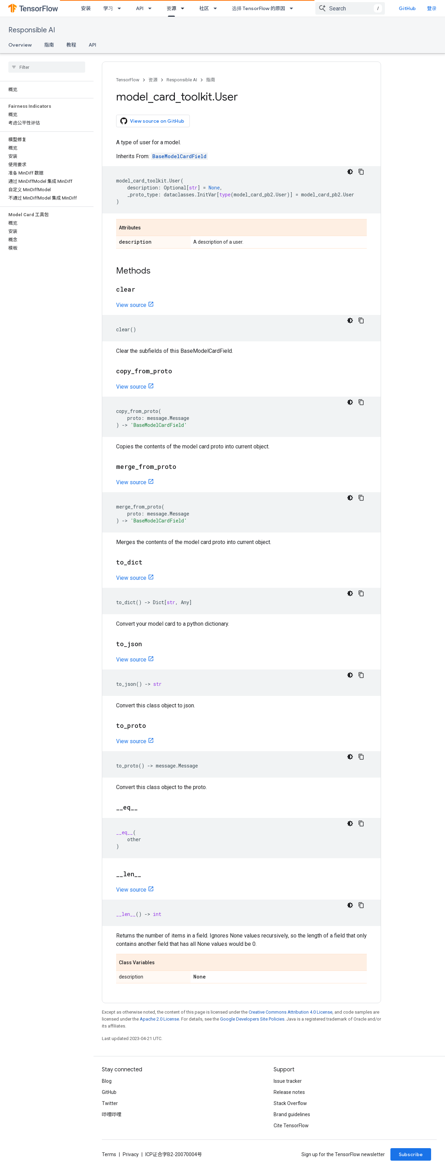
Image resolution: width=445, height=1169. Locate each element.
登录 (432, 8)
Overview (20, 45)
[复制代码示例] (361, 171)
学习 (108, 8)
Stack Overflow (290, 1103)
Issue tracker (288, 1081)
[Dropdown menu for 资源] (184, 8)
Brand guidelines (292, 1114)
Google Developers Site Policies (252, 1019)
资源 (152, 79)
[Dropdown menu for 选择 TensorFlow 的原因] (293, 8)
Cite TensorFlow (291, 1125)
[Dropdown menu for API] (152, 8)
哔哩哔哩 (111, 1114)
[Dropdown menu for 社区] (217, 8)
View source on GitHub (152, 120)
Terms (109, 1154)
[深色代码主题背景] (350, 171)
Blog (107, 1081)
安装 (86, 8)
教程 (71, 45)
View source (131, 305)
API (140, 8)
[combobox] (350, 8)
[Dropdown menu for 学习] (121, 8)
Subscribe (411, 1154)
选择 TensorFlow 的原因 (258, 8)
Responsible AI (31, 30)
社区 (204, 8)
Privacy (131, 1154)
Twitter (110, 1103)
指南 (49, 45)
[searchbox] (46, 67)
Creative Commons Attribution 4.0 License (290, 1012)
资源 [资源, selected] (171, 8)
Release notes (289, 1092)
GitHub (407, 8)
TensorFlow (127, 79)
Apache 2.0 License (159, 1019)
